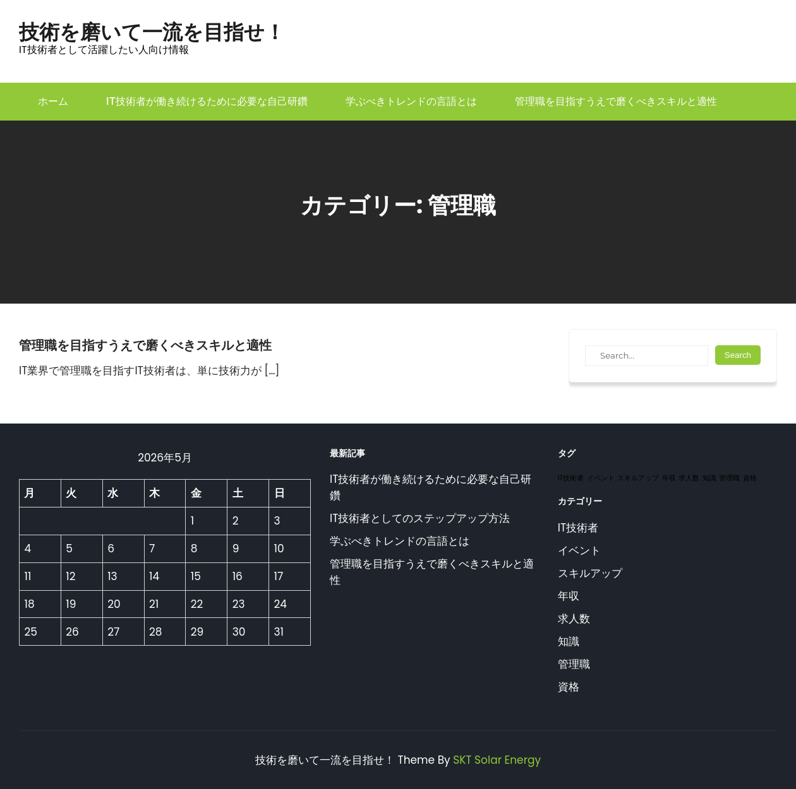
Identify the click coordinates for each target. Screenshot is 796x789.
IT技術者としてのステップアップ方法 (420, 518)
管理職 (574, 664)
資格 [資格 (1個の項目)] (750, 478)
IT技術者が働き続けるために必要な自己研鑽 (207, 101)
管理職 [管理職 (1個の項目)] (729, 478)
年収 (568, 595)
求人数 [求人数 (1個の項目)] (688, 478)
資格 (568, 686)
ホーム (53, 101)
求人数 (574, 618)
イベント (579, 550)
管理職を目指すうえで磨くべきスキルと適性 (616, 101)
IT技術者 (578, 527)
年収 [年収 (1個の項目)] (669, 478)
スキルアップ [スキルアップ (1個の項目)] (638, 478)
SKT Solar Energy (497, 760)
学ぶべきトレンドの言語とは (411, 101)
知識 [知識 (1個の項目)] (709, 478)
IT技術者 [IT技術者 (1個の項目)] (571, 478)
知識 (568, 641)
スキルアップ (590, 573)
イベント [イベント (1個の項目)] (601, 478)
